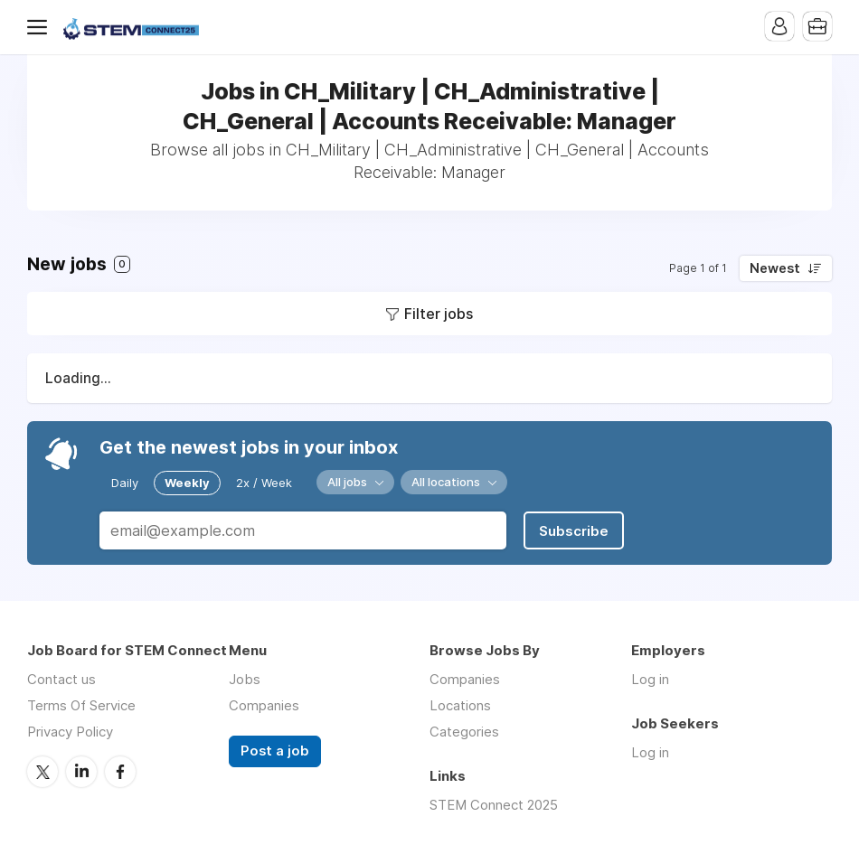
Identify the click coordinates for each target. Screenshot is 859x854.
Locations (460, 705)
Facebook (120, 771)
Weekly (187, 482)
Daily (124, 482)
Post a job (275, 751)
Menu (40, 27)
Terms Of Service (81, 705)
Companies (264, 705)
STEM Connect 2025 (494, 804)
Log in (650, 679)
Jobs (244, 679)
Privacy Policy (70, 731)
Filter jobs (438, 314)
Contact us (61, 679)
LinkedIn (81, 771)
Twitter (42, 771)
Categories (464, 731)
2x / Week (264, 482)
